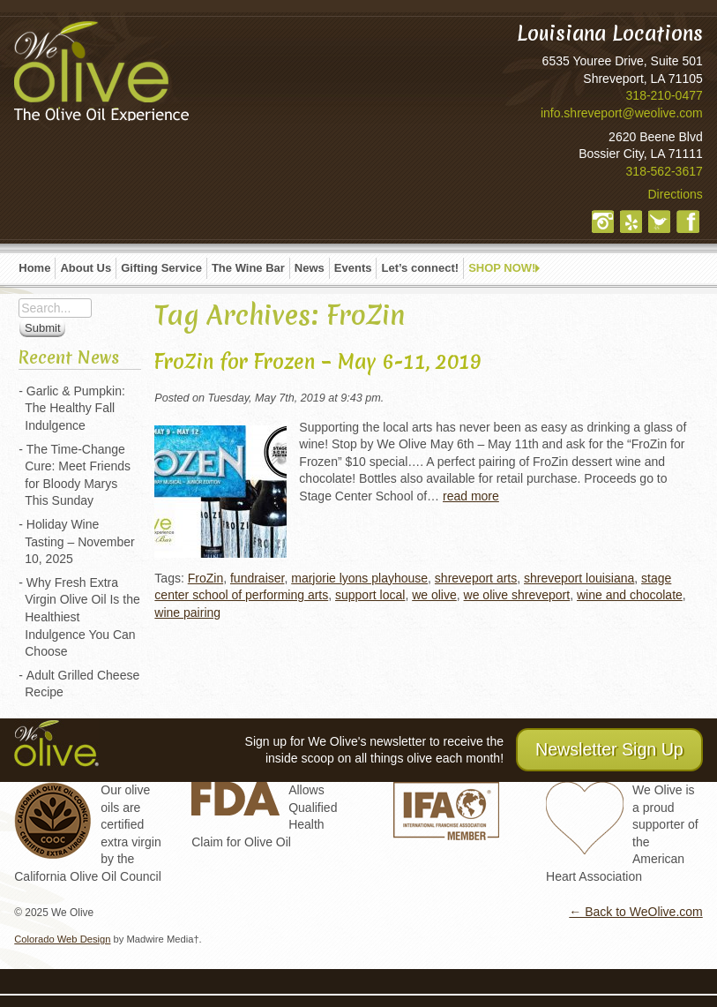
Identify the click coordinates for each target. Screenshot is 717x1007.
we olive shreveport (517, 595)
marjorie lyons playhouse (359, 578)
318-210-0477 (664, 95)
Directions (675, 194)
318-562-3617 (664, 171)
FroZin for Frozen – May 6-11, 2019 (318, 362)
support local (370, 595)
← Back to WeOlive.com (635, 912)
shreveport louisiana (579, 578)
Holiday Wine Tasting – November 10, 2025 (80, 541)
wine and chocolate (630, 595)
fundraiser (257, 578)
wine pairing (187, 612)
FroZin (205, 578)
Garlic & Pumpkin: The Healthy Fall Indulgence (75, 408)
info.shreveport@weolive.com (622, 113)
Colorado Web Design (62, 939)
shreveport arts (476, 578)
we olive (434, 595)
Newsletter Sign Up (609, 749)
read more (471, 496)
